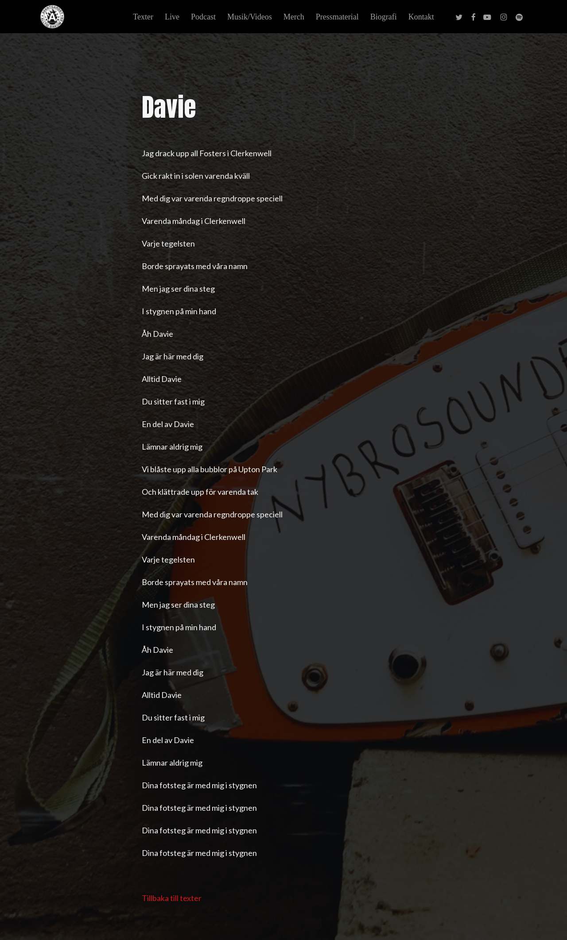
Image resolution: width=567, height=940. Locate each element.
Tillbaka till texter (172, 898)
